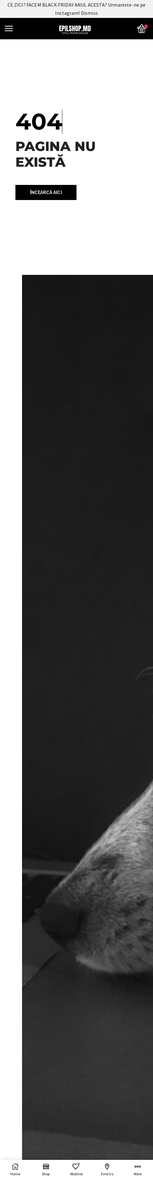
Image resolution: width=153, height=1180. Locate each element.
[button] (9, 28)
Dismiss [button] (89, 13)
